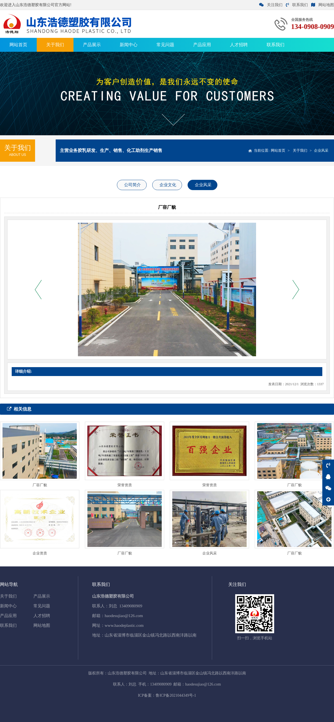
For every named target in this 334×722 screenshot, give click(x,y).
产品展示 (92, 44)
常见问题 (165, 44)
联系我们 (297, 5)
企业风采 (321, 150)
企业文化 (167, 185)
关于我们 (55, 44)
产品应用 (202, 44)
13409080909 (131, 606)
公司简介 (132, 185)
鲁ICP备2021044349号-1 (176, 695)
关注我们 (271, 5)
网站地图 (322, 5)
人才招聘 (239, 44)
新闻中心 (128, 44)
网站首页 (18, 44)
